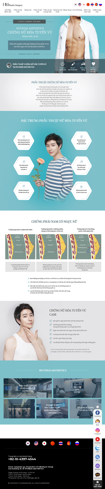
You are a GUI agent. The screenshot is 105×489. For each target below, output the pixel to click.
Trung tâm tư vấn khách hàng (52, 458)
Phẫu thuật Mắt (18, 11)
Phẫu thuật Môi (38, 11)
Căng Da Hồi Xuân (57, 11)
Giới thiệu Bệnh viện (7, 11)
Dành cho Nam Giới (87, 11)
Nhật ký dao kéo (97, 11)
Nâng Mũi (27, 10)
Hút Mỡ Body (77, 10)
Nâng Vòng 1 (67, 10)
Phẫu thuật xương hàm (47, 11)
